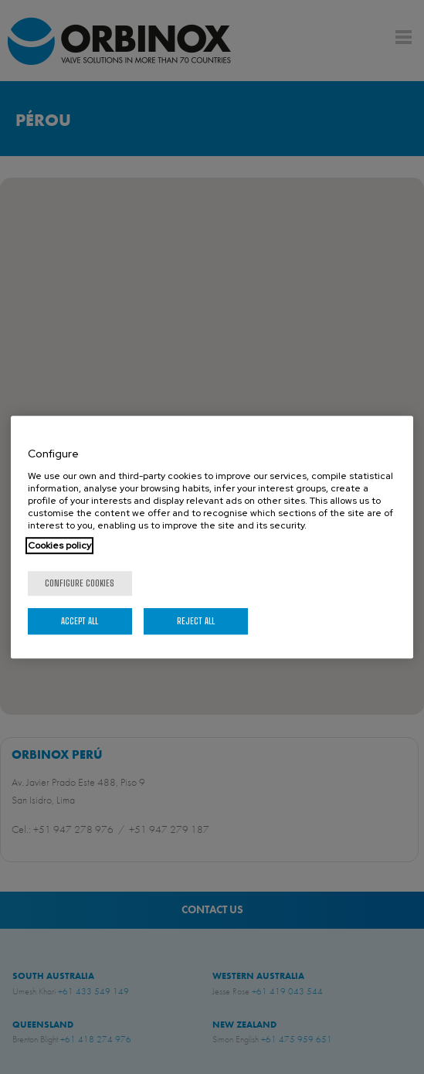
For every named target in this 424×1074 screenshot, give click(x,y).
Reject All (196, 621)
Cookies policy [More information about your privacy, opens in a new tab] (59, 545)
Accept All (79, 621)
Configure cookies (79, 583)
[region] (212, 537)
